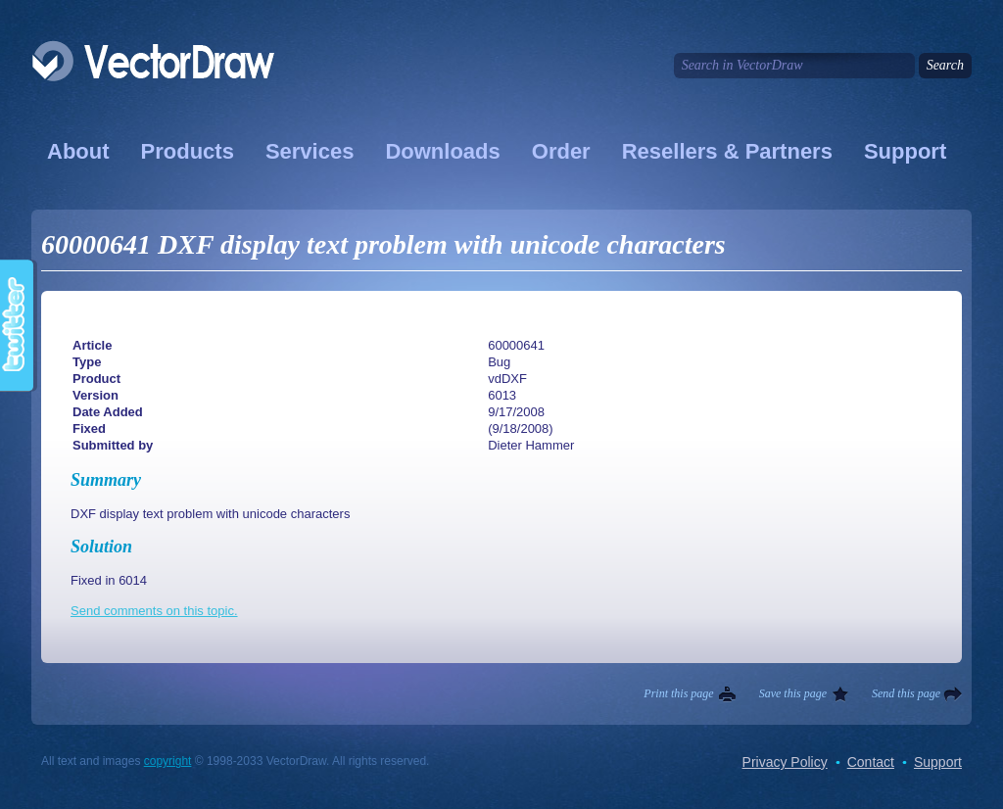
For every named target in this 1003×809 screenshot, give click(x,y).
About (78, 151)
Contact (870, 762)
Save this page (793, 693)
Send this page (906, 693)
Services (310, 151)
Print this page (678, 693)
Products (187, 151)
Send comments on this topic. (154, 610)
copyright (168, 761)
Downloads (442, 151)
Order (561, 151)
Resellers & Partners (727, 151)
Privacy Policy (785, 762)
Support (905, 151)
